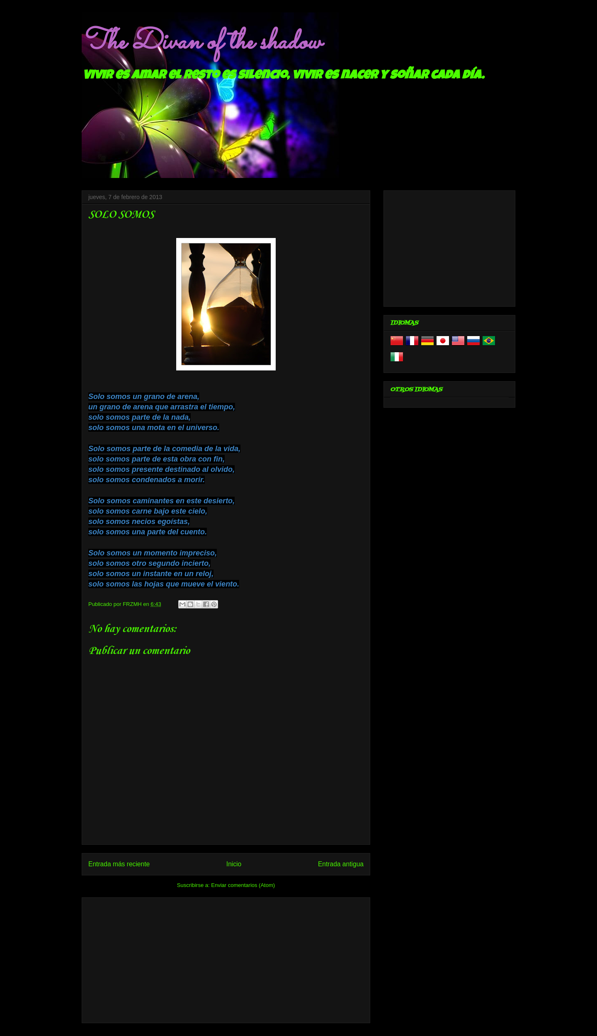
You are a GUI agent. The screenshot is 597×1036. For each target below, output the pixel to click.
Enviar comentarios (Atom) (243, 885)
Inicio (233, 864)
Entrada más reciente (119, 864)
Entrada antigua (341, 864)
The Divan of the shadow (201, 43)
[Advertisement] (226, 959)
